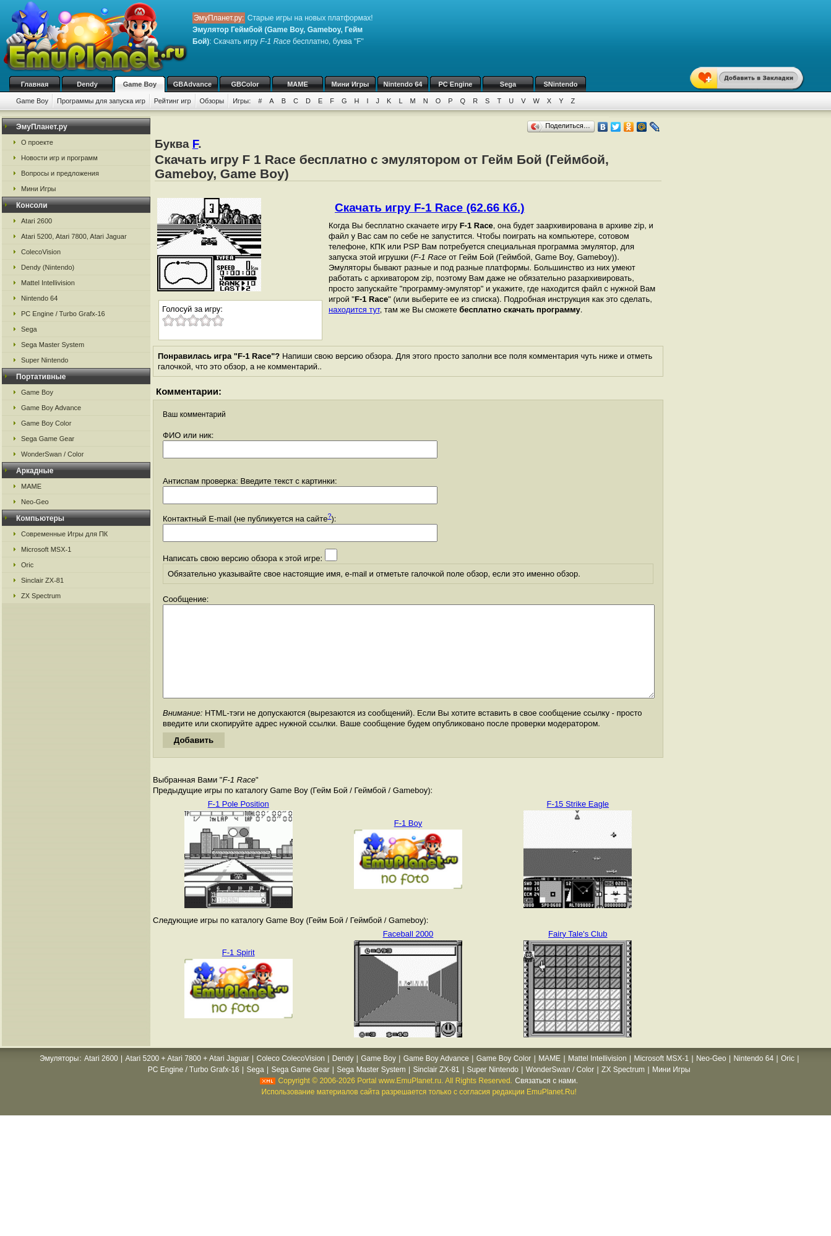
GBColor (245, 84)
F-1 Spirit (238, 971)
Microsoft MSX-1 (46, 549)
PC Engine (455, 84)
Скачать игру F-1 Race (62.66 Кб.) (430, 207)
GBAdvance (192, 84)
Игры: (242, 101)
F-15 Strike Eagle (578, 822)
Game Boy (140, 84)
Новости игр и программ (59, 157)
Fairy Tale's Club (577, 952)
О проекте (37, 142)
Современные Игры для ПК (64, 534)
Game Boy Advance (51, 407)
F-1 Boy (408, 841)
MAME (297, 84)
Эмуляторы (59, 1077)
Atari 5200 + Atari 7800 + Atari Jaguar (187, 1077)
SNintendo (561, 84)
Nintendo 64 (403, 84)
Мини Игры (350, 84)
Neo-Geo (35, 501)
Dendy (87, 84)
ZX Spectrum (41, 595)
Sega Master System (52, 344)
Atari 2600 (36, 221)
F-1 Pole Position (238, 822)
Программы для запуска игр (101, 101)
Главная (35, 84)
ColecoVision (41, 251)
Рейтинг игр (172, 101)
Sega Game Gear (47, 438)
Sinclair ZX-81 (42, 580)
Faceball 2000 (408, 952)
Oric (27, 565)
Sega (508, 84)
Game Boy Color (46, 423)
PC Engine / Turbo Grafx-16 (63, 313)
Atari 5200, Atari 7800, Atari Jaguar (74, 236)
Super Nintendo (44, 360)
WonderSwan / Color (52, 454)
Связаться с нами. (546, 1099)
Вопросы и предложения (60, 173)
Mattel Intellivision (48, 282)
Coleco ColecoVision (290, 1077)
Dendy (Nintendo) (47, 267)
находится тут (354, 309)
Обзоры (212, 101)
